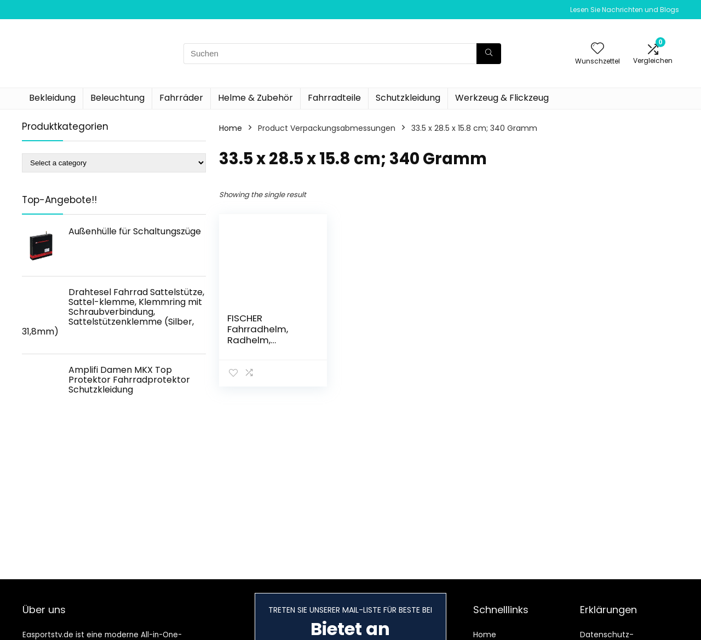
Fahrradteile (334, 97)
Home (230, 128)
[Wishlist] (597, 49)
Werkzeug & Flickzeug (502, 97)
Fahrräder (181, 97)
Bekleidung (52, 97)
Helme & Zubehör (255, 97)
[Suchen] (488, 53)
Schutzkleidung (408, 97)
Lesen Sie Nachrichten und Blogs (624, 9)
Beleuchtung (117, 97)
